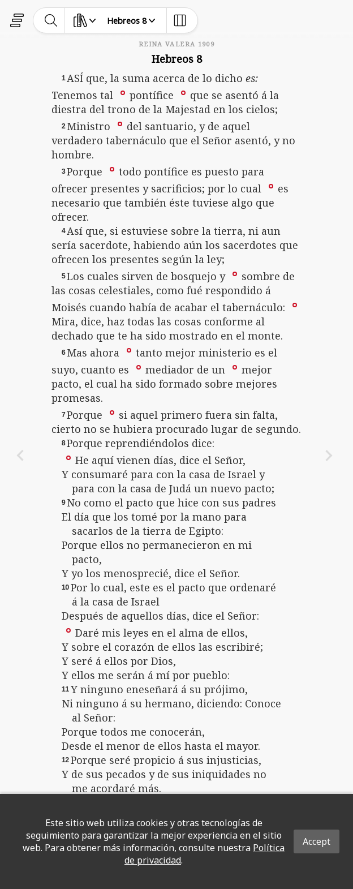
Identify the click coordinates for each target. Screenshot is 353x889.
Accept (316, 841)
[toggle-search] (51, 20)
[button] (123, 92)
